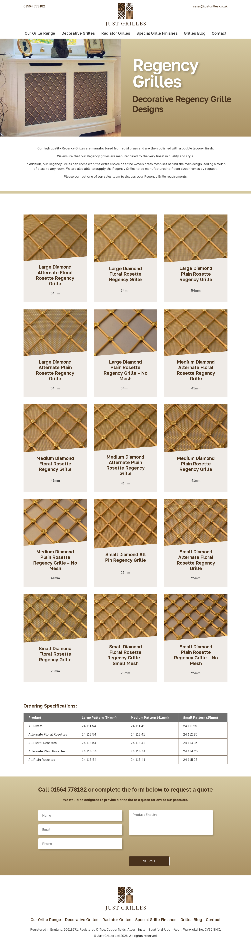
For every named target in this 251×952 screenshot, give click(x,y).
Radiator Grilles (115, 33)
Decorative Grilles (78, 33)
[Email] (80, 829)
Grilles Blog (195, 33)
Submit (149, 861)
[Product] (171, 822)
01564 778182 (34, 6)
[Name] (80, 815)
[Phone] (80, 843)
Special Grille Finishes (157, 33)
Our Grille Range (40, 33)
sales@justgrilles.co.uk (210, 6)
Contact (219, 33)
